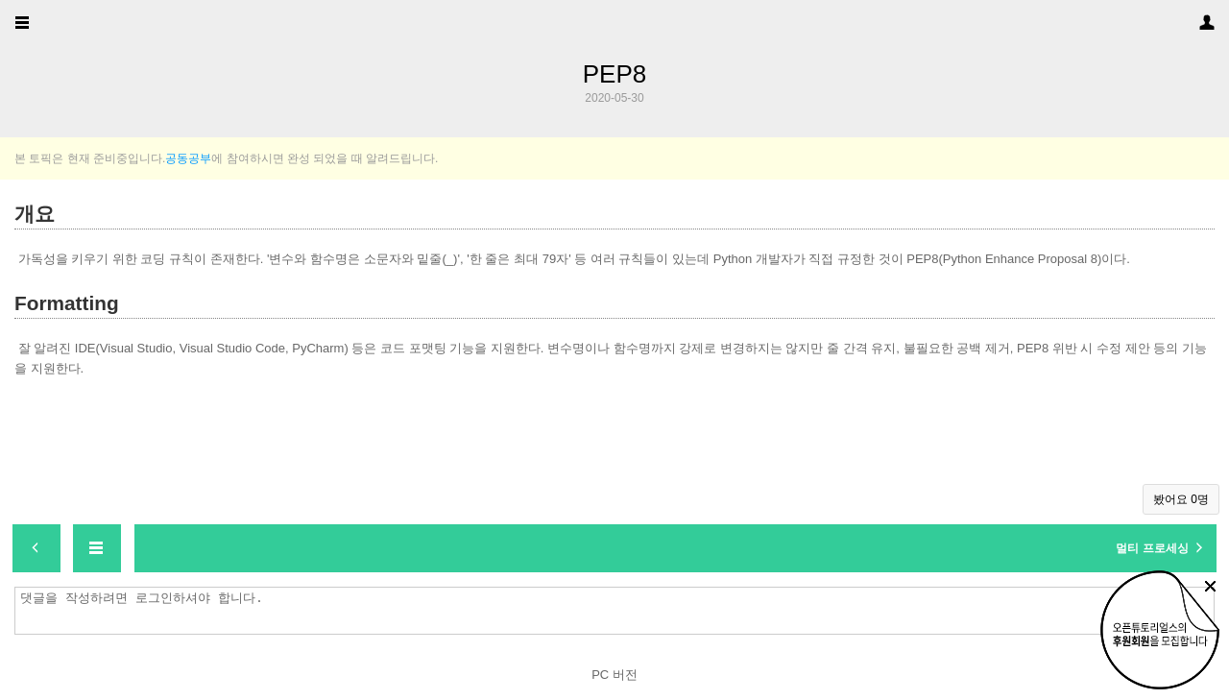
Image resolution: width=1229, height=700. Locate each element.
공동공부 (188, 158)
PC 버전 (614, 674)
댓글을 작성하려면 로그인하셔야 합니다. (619, 611)
